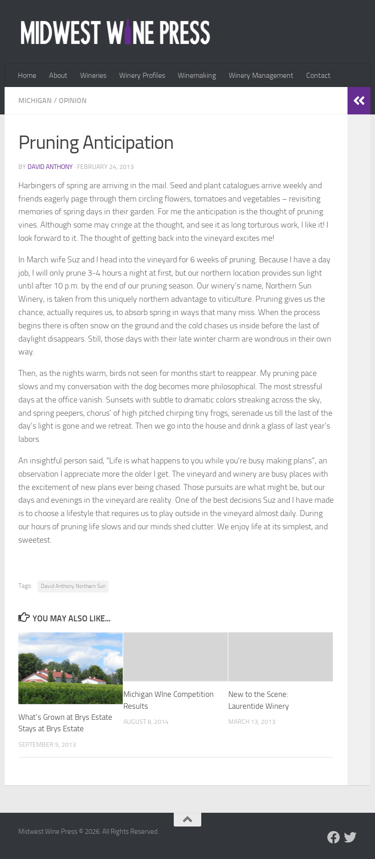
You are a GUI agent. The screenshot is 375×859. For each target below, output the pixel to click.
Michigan (35, 100)
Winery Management (261, 75)
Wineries (93, 75)
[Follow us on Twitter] (350, 837)
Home (27, 75)
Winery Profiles (142, 75)
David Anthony (50, 167)
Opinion (73, 100)
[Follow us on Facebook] (333, 837)
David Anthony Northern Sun (73, 586)
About (58, 75)
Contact (318, 75)
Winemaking (197, 75)
